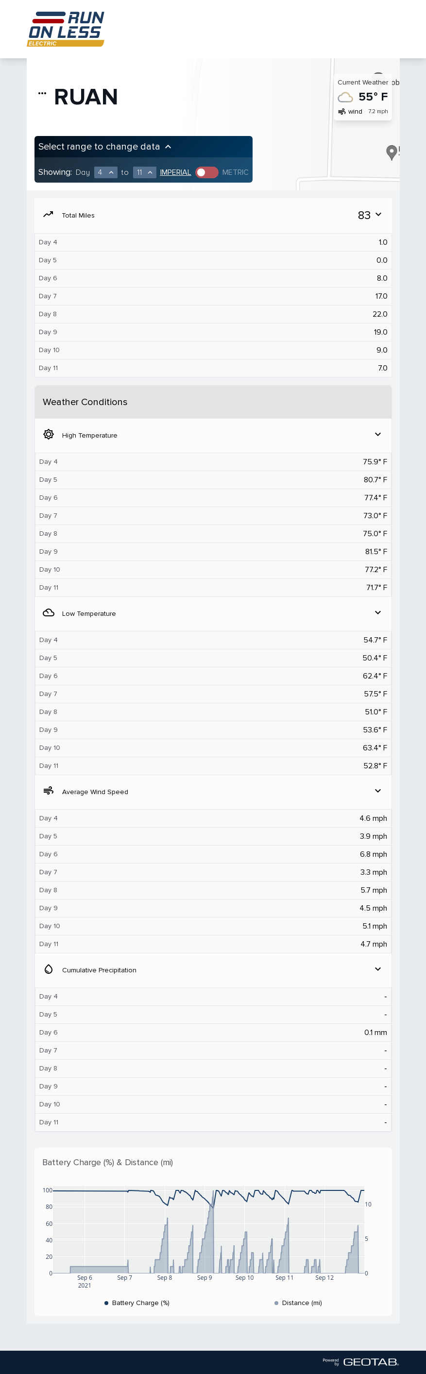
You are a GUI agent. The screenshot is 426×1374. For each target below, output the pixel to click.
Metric (235, 172)
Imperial (175, 172)
